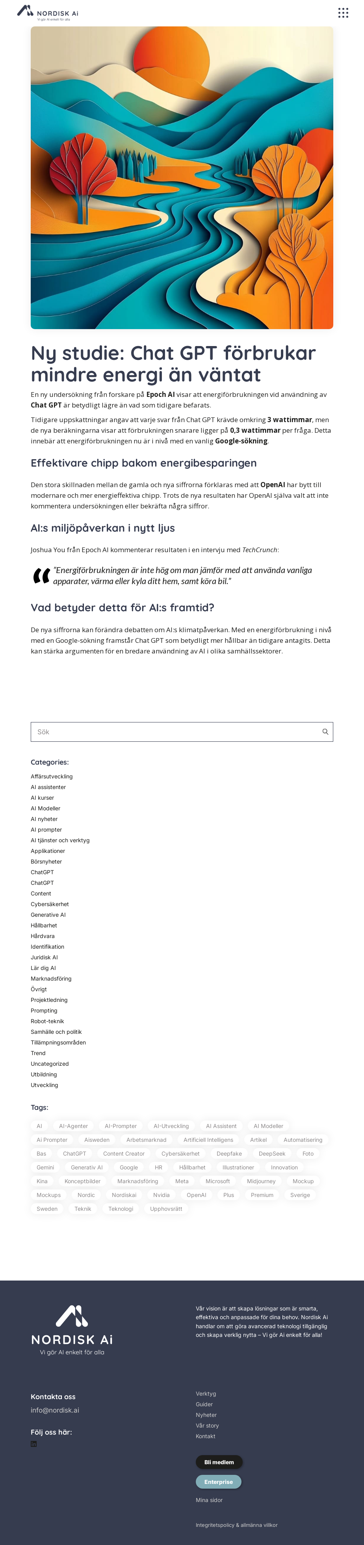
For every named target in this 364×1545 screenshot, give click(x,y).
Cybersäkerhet (50, 904)
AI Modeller (45, 808)
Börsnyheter (46, 861)
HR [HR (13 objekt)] (158, 1167)
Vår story (207, 1425)
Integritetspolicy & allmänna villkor (237, 1525)
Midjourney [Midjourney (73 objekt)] (261, 1181)
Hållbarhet (44, 925)
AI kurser (42, 797)
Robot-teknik (47, 1021)
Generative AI (48, 914)
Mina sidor (209, 1500)
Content (41, 893)
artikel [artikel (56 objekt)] (258, 1139)
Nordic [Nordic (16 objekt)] (86, 1194)
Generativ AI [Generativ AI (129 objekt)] (87, 1167)
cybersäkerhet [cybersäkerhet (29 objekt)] (181, 1153)
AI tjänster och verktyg (60, 840)
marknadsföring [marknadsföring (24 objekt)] (137, 1181)
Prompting (44, 1010)
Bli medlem (219, 1462)
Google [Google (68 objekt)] (129, 1167)
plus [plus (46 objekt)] (228, 1194)
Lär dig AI (43, 967)
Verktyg (206, 1393)
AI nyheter (44, 818)
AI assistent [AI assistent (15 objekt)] (221, 1125)
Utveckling (44, 1085)
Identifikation (47, 946)
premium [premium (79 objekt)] (262, 1194)
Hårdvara (43, 936)
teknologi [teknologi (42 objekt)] (120, 1208)
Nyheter (206, 1414)
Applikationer (48, 850)
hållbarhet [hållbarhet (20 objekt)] (192, 1167)
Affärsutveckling (52, 776)
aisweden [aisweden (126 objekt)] (97, 1139)
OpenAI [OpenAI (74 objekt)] (196, 1194)
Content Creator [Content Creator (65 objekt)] (124, 1153)
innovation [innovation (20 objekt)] (284, 1167)
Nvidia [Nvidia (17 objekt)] (161, 1194)
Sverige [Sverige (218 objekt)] (300, 1194)
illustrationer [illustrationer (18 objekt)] (238, 1167)
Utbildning (44, 1074)
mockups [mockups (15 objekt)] (49, 1194)
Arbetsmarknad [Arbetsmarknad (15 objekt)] (146, 1139)
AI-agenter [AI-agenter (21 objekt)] (73, 1125)
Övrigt (39, 989)
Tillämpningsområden (58, 1042)
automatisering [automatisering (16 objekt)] (303, 1139)
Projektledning (49, 999)
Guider (204, 1404)
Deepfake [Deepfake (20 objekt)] (229, 1153)
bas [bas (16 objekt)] (41, 1153)
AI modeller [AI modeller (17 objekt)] (268, 1125)
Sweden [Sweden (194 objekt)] (47, 1208)
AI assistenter (48, 787)
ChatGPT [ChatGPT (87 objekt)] (74, 1153)
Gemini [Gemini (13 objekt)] (45, 1167)
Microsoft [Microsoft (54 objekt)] (218, 1181)
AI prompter (46, 829)
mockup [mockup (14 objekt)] (303, 1181)
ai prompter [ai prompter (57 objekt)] (52, 1139)
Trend (38, 1053)
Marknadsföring (51, 978)
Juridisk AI (44, 957)
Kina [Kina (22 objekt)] (42, 1181)
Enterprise (218, 1481)
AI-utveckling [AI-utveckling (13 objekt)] (171, 1125)
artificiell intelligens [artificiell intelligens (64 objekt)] (208, 1139)
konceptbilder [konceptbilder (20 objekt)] (82, 1181)
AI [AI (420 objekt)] (39, 1125)
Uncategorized (50, 1063)
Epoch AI (160, 394)
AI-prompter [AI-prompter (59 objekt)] (121, 1125)
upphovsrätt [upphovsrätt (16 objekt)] (166, 1208)
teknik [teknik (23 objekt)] (82, 1208)
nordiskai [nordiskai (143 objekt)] (124, 1194)
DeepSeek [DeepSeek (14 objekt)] (272, 1153)
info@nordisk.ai (55, 1410)
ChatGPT (42, 872)
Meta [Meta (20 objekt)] (182, 1181)
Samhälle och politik (56, 1031)
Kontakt (205, 1436)
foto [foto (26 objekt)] (308, 1153)
